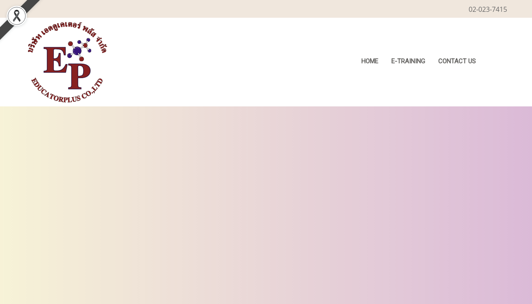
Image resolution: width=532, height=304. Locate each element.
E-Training (408, 61)
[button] (495, 62)
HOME (369, 61)
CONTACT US (457, 61)
